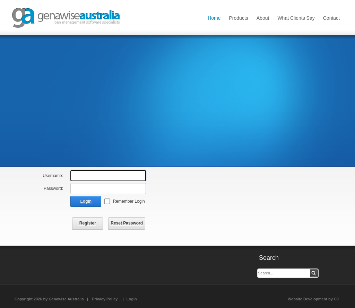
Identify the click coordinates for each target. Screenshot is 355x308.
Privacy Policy (105, 299)
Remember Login (129, 201)
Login (86, 201)
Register (87, 223)
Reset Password (127, 223)
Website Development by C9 (313, 299)
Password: (53, 188)
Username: (53, 175)
